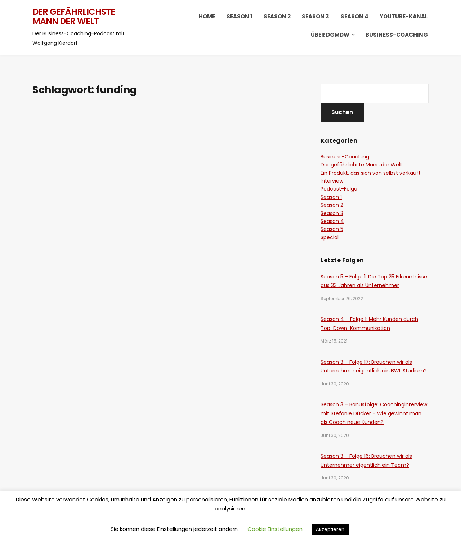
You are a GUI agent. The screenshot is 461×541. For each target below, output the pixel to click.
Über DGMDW (330, 35)
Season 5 (332, 229)
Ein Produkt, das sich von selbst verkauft (371, 172)
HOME (207, 16)
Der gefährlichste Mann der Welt (73, 16)
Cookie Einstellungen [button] (275, 529)
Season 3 (315, 16)
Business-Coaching (397, 35)
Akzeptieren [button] (330, 529)
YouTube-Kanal (404, 16)
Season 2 (277, 16)
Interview (332, 180)
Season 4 (354, 16)
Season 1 (239, 16)
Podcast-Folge (339, 188)
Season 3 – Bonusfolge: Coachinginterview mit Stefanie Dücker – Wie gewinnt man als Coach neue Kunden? (374, 413)
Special (330, 237)
